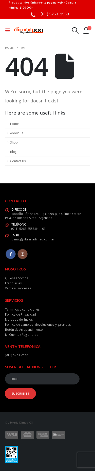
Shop (14, 142)
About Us (16, 133)
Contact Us (18, 161)
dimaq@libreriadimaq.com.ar (32, 239)
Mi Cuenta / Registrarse (21, 335)
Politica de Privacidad (20, 314)
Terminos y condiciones (22, 309)
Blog (13, 152)
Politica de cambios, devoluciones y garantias (38, 324)
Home (14, 124)
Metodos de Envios (19, 319)
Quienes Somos (16, 278)
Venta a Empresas (18, 288)
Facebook (11, 254)
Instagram (22, 254)
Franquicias (13, 283)
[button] (9, 30)
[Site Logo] (28, 30)
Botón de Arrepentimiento (24, 329)
